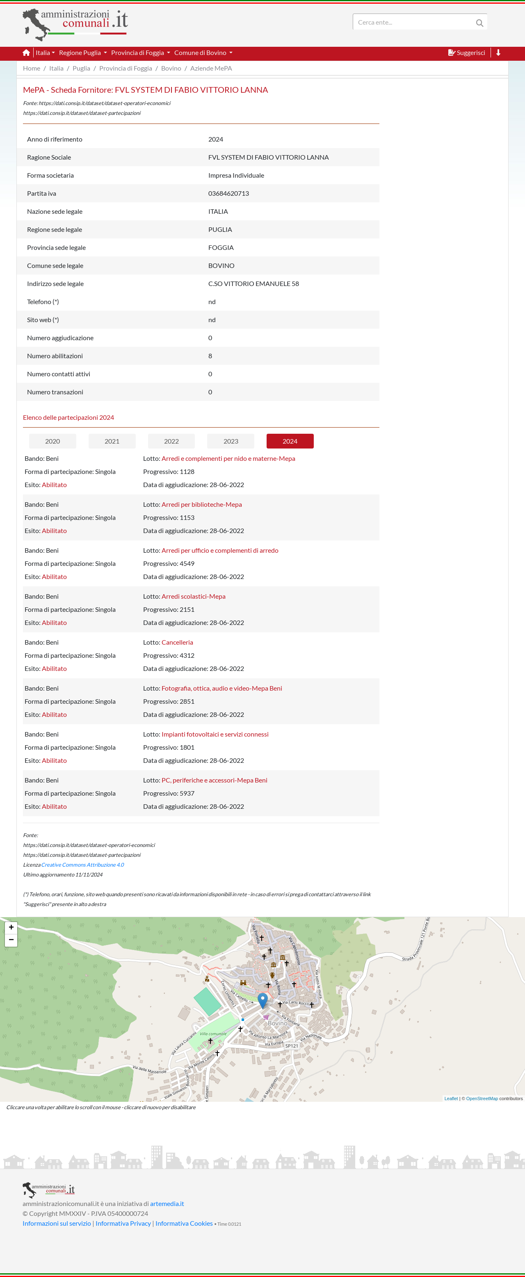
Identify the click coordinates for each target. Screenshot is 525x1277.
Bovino (171, 68)
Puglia (81, 68)
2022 (171, 441)
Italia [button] (43, 52)
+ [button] (11, 928)
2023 (231, 441)
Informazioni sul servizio (57, 1223)
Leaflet (451, 1098)
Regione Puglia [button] (80, 52)
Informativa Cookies (184, 1223)
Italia (56, 68)
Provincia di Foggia (125, 68)
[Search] (414, 22)
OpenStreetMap (482, 1098)
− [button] (11, 940)
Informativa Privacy (123, 1223)
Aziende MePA (211, 68)
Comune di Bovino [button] (201, 52)
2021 (112, 441)
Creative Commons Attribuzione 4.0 (82, 864)
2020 (52, 441)
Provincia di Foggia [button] (138, 52)
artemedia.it (167, 1203)
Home (31, 68)
